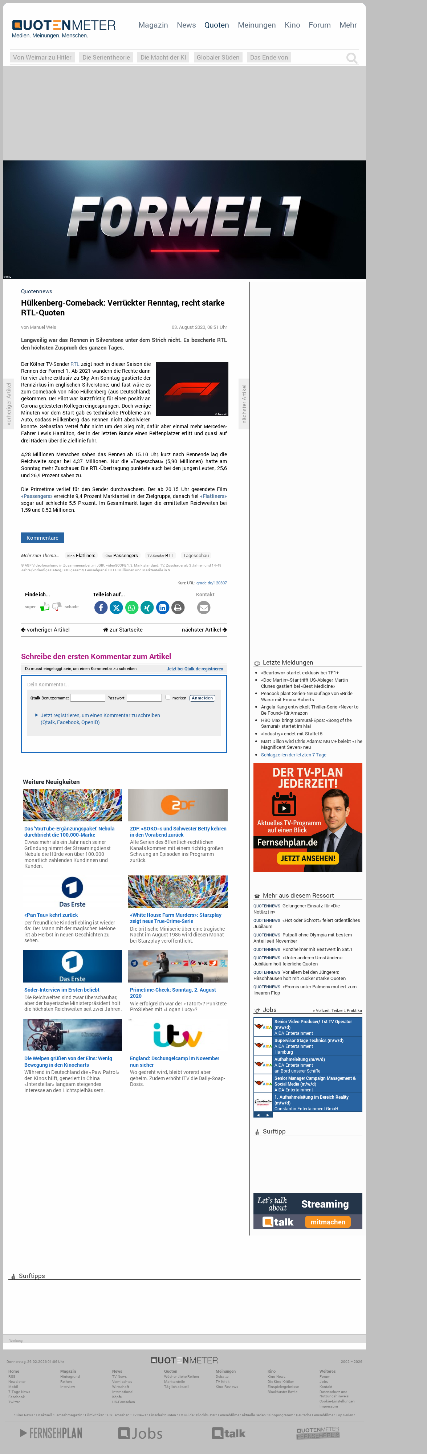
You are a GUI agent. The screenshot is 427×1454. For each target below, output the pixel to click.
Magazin (153, 25)
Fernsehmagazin (68, 1415)
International (123, 1391)
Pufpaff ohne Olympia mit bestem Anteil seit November (302, 938)
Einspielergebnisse (283, 1386)
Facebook (16, 1396)
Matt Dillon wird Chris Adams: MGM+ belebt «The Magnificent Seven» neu (311, 744)
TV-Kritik (222, 1381)
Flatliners (81, 555)
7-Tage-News (19, 1391)
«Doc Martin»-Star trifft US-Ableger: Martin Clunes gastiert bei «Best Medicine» (304, 683)
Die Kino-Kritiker (281, 1381)
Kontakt (326, 1386)
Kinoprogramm (280, 1415)
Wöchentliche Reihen (181, 1376)
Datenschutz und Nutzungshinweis (334, 1393)
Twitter (14, 1402)
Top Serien (344, 1415)
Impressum (329, 1406)
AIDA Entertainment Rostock (305, 1083)
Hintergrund (70, 1376)
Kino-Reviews (227, 1386)
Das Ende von (269, 57)
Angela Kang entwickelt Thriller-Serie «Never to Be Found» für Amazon (309, 709)
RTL (75, 364)
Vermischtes (122, 1381)
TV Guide (186, 1415)
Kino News (24, 1415)
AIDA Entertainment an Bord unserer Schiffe (303, 1027)
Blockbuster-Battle (282, 1391)
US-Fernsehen (123, 1402)
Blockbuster (205, 1415)
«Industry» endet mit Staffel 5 (291, 733)
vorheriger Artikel (45, 629)
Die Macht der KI (163, 57)
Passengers (121, 555)
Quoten (216, 25)
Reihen (66, 1381)
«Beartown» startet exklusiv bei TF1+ (300, 672)
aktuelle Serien (254, 1415)
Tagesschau (196, 555)
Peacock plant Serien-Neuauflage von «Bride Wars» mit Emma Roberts (307, 696)
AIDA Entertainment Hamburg (298, 1046)
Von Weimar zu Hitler (42, 57)
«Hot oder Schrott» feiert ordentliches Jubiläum (306, 923)
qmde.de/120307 (211, 582)
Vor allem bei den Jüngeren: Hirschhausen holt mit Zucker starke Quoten (299, 975)
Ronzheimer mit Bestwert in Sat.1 (303, 949)
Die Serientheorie (106, 57)
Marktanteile (174, 1381)
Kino (292, 25)
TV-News (119, 1376)
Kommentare (42, 537)
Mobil (13, 1386)
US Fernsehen (118, 1415)
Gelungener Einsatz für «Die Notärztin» (296, 908)
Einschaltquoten (162, 1415)
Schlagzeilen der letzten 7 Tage (293, 754)
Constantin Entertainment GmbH (301, 1102)
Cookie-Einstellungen (337, 1401)
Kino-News (276, 1376)
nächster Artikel (204, 629)
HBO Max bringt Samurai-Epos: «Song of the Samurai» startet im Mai (306, 723)
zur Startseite (123, 629)
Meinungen (257, 25)
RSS (11, 1376)
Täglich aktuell (176, 1386)
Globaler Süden (218, 57)
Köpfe (117, 1396)
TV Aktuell (44, 1415)
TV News (139, 1415)
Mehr (348, 25)
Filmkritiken (95, 1415)
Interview (67, 1386)
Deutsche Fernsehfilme (314, 1415)
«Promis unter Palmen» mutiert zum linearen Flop (305, 990)
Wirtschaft (120, 1386)
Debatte (222, 1376)
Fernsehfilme (228, 1415)
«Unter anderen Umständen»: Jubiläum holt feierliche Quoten (298, 961)
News (186, 25)
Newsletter (16, 1381)
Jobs (324, 1381)
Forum (320, 25)
